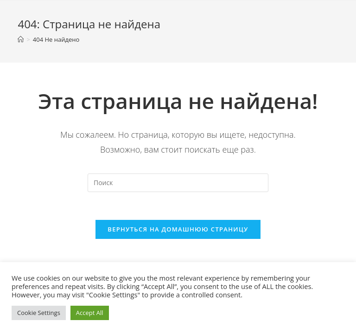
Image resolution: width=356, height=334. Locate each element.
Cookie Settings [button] (38, 312)
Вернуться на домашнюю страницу (178, 229)
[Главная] (21, 39)
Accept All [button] (89, 312)
